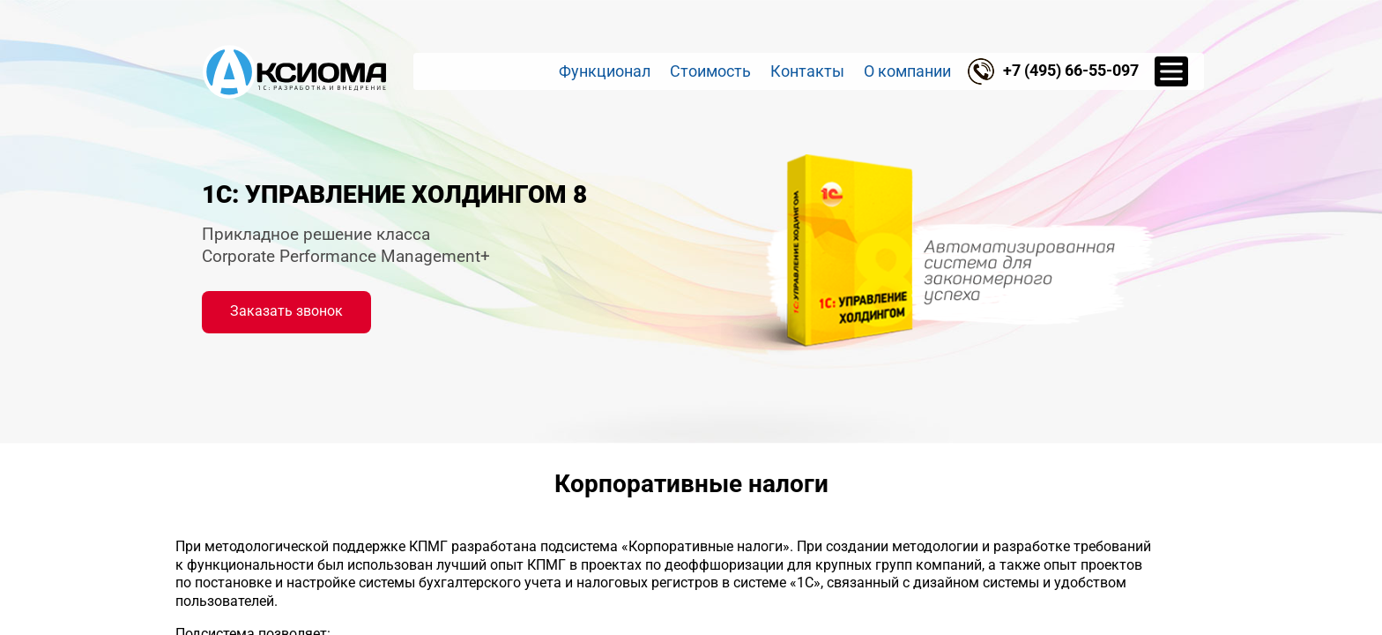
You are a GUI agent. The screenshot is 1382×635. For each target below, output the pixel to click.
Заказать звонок (286, 311)
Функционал (604, 71)
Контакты (807, 71)
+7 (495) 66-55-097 (1071, 70)
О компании (907, 71)
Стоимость (710, 71)
